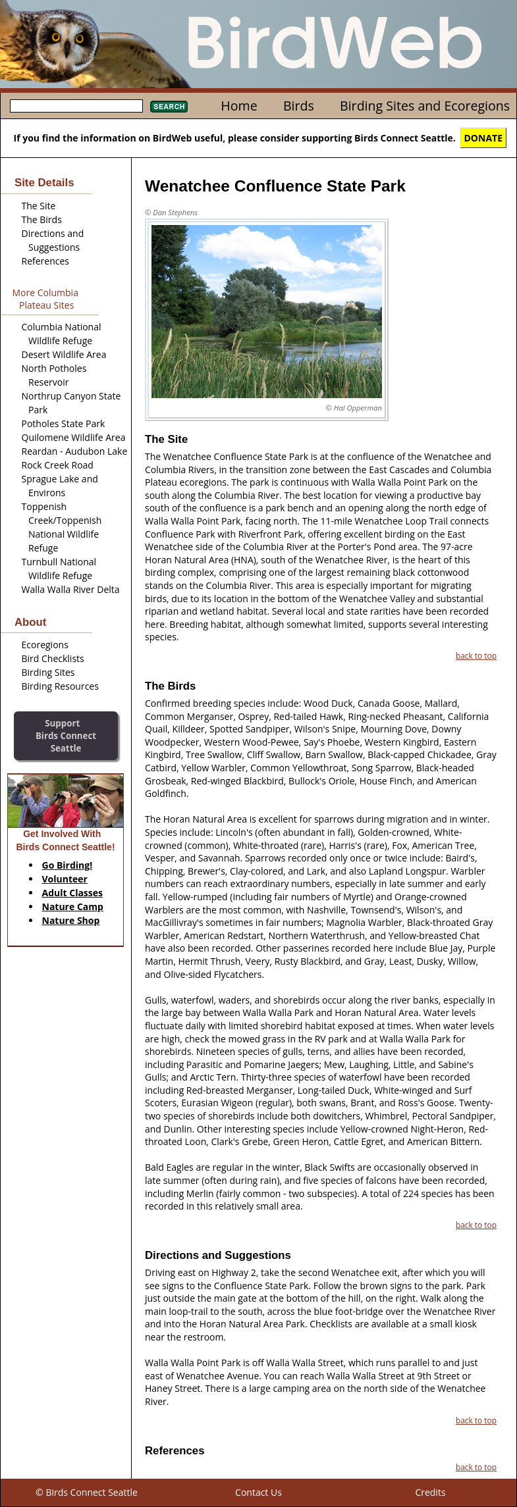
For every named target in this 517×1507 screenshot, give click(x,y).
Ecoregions (45, 644)
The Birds (42, 219)
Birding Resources (60, 686)
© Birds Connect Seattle (87, 1492)
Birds (298, 106)
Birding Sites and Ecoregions (425, 106)
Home (239, 106)
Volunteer (65, 879)
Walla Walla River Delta (71, 589)
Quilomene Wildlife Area (74, 437)
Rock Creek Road (58, 465)
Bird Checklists (53, 658)
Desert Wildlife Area (64, 354)
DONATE (483, 138)
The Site (39, 205)
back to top (476, 655)
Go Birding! (67, 865)
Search (169, 107)
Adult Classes (72, 892)
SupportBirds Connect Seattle (66, 735)
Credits (430, 1492)
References (45, 261)
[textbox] (76, 106)
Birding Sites (48, 672)
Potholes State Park (63, 423)
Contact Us (258, 1492)
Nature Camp (72, 906)
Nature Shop (71, 920)
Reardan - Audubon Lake (75, 451)
